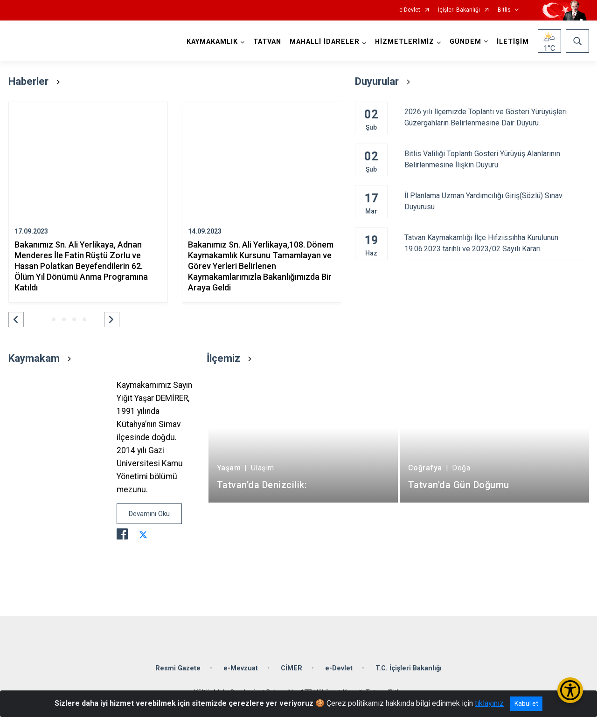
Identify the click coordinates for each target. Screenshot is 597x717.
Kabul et (526, 703)
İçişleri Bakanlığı (459, 10)
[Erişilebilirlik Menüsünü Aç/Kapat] (570, 690)
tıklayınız (489, 703)
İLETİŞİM (513, 42)
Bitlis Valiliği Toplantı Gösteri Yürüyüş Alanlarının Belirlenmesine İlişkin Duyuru (496, 159)
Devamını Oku (149, 514)
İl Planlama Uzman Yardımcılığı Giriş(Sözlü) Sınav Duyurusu (496, 201)
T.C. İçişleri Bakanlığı (408, 668)
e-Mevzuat (240, 668)
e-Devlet (409, 10)
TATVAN (267, 42)
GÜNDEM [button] (465, 42)
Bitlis (504, 10)
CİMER (291, 668)
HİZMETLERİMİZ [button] (404, 42)
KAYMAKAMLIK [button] (212, 42)
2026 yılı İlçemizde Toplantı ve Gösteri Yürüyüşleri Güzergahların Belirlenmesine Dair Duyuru (496, 117)
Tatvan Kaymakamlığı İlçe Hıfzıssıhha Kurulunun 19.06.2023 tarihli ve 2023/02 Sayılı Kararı (496, 243)
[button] (16, 319)
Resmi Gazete (178, 668)
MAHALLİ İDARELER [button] (325, 42)
